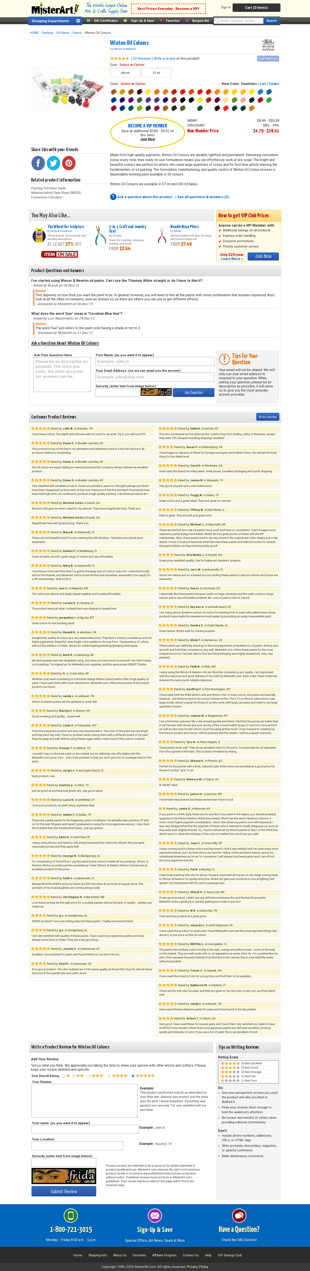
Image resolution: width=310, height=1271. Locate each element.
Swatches (249, 84)
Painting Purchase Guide (48, 188)
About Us (119, 1255)
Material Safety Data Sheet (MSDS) (56, 193)
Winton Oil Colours (129, 43)
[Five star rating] (133, 1075)
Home (77, 1255)
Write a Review (268, 417)
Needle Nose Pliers (184, 227)
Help (208, 1255)
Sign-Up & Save (142, 21)
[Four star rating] (109, 1075)
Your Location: (43, 1139)
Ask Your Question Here (53, 355)
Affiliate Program (164, 1255)
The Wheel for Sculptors (65, 227)
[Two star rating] (74, 1075)
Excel (177, 231)
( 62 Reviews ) (142, 58)
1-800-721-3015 (71, 1230)
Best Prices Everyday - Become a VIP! (168, 9)
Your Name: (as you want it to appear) (125, 355)
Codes (274, 84)
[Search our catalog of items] (271, 20)
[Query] (238, 20)
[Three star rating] (89, 1075)
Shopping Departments (50, 21)
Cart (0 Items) (256, 8)
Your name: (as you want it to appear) (60, 1123)
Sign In (226, 7)
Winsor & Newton (125, 48)
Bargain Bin (200, 21)
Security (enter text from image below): (126, 386)
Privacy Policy (197, 1267)
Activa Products (61, 231)
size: (127, 65)
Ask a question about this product (145, 197)
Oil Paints (62, 33)
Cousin (117, 235)
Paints (77, 33)
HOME (34, 33)
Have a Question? (239, 1230)
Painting (47, 33)
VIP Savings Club (230, 1255)
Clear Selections (268, 58)
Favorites (173, 21)
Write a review (164, 58)
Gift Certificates (106, 21)
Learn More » (232, 259)
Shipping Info (97, 1255)
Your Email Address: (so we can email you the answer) (138, 371)
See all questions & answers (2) (203, 197)
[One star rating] (64, 1075)
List (263, 84)
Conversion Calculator (47, 197)
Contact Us (191, 1255)
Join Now (147, 139)
